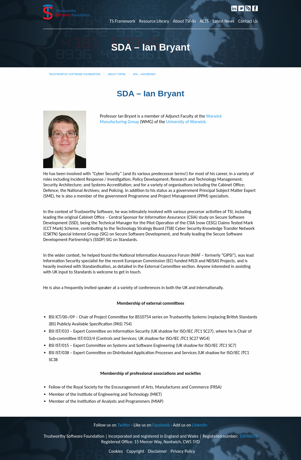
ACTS (204, 21)
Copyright (135, 451)
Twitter (123, 425)
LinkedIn (199, 425)
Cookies (116, 451)
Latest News (223, 21)
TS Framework (122, 21)
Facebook (161, 425)
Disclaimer (157, 451)
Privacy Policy (183, 451)
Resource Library (154, 21)
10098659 (248, 436)
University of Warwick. (186, 121)
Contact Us (248, 21)
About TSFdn (184, 21)
